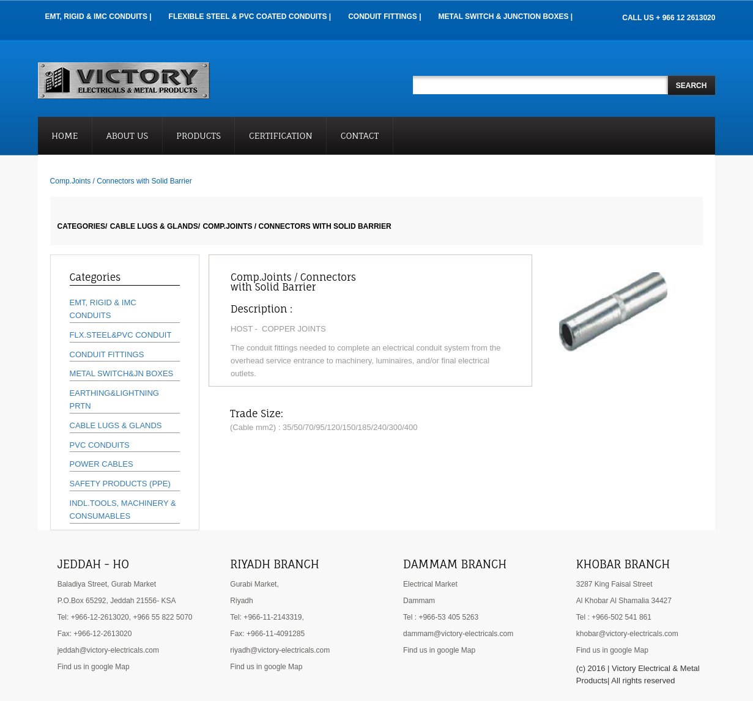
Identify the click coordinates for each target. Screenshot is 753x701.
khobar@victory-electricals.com (627, 633)
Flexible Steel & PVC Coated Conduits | (250, 16)
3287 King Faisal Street (614, 584)
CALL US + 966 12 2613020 (668, 17)
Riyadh (241, 600)
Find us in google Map (93, 666)
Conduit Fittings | (384, 16)
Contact (360, 135)
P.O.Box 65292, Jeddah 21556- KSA (116, 600)
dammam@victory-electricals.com (458, 633)
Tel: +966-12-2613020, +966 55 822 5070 (125, 617)
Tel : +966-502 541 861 (613, 617)
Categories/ (82, 226)
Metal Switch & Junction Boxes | (506, 16)
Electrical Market (430, 584)
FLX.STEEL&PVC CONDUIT (121, 334)
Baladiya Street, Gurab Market (106, 584)
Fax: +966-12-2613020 (94, 633)
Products (198, 135)
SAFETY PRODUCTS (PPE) (120, 483)
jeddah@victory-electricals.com (108, 650)
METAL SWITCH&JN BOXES (122, 373)
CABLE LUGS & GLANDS (116, 425)
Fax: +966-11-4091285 (267, 633)
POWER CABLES (101, 464)
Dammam (419, 600)
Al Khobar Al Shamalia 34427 (624, 600)
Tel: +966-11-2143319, (266, 617)
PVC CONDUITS (100, 445)
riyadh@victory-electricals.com (280, 650)
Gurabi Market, (254, 584)
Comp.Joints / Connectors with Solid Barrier (296, 226)
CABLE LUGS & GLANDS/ (155, 226)
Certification (281, 135)
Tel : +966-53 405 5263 (440, 617)
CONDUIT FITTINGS (107, 354)
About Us (127, 135)
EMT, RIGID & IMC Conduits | (98, 16)
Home (64, 135)
